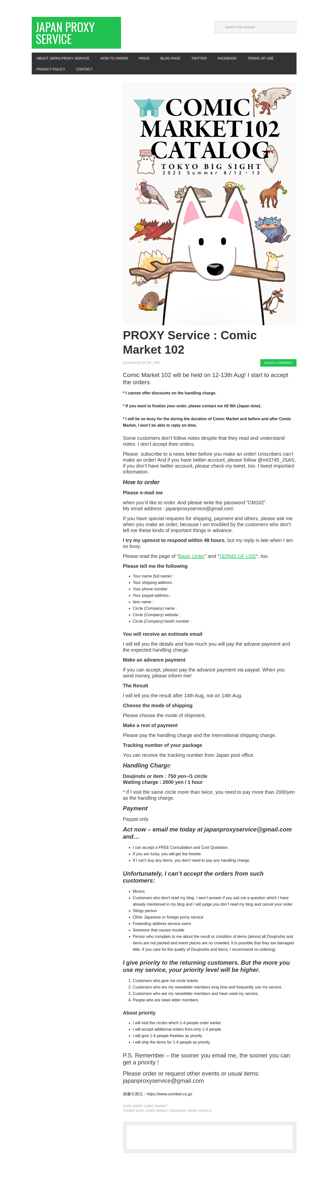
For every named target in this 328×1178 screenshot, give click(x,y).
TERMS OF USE (237, 556)
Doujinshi (178, 1111)
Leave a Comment (278, 363)
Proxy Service (199, 1111)
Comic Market (155, 1106)
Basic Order (192, 556)
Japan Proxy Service (65, 32)
